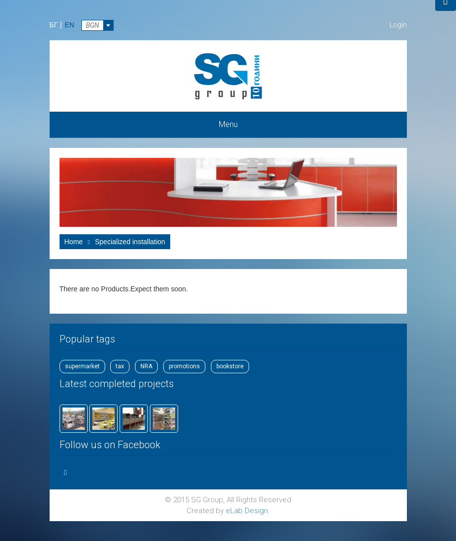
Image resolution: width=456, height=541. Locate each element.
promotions (184, 366)
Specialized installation (130, 242)
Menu (228, 124)
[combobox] (97, 25)
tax (120, 366)
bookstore (230, 366)
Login (398, 25)
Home (74, 242)
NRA (146, 366)
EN (69, 25)
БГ (54, 25)
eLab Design (247, 510)
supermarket (82, 366)
